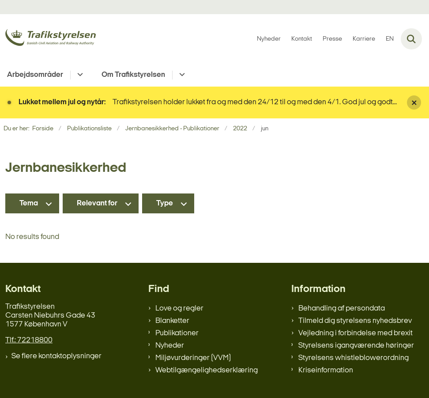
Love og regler (179, 308)
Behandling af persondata (341, 308)
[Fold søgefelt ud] (411, 38)
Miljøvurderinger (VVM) (193, 358)
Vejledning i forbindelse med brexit (355, 333)
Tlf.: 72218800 (29, 340)
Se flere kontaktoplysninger (56, 356)
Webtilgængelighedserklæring (206, 370)
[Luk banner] (414, 102)
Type (164, 203)
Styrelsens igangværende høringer (356, 345)
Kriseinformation (325, 370)
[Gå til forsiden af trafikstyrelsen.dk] (48, 39)
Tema (28, 203)
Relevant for (97, 203)
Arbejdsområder (35, 75)
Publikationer (177, 333)
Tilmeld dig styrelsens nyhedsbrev (355, 321)
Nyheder (169, 345)
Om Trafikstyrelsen (133, 75)
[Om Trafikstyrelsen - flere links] (180, 75)
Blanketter (172, 321)
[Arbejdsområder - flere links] (78, 75)
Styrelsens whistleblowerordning (353, 358)
